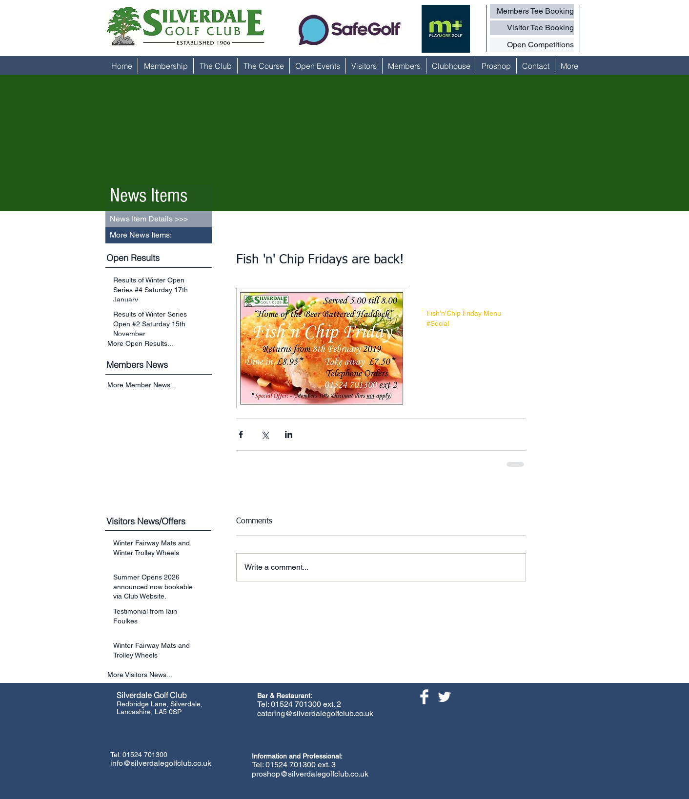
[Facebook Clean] (424, 696)
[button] (158, 235)
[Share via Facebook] (240, 434)
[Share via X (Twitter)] (264, 434)
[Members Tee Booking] (532, 11)
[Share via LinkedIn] (288, 434)
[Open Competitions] (532, 45)
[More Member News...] (159, 386)
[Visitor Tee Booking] (532, 27)
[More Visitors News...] (159, 675)
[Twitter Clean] (444, 696)
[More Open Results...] (159, 343)
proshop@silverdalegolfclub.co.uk (310, 774)
